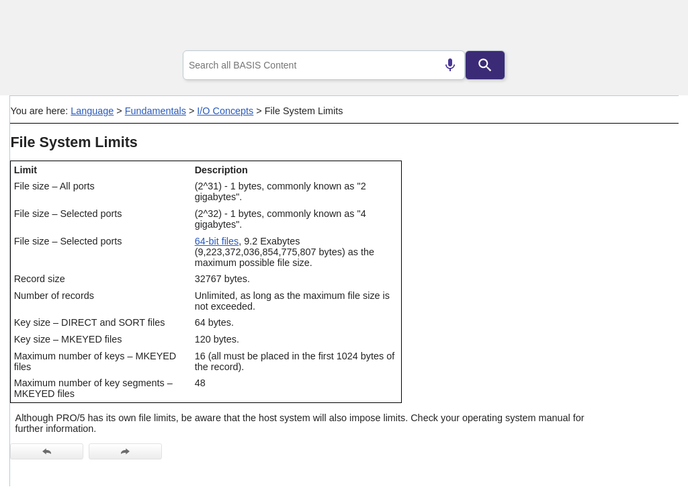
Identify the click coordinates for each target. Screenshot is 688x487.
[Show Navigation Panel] (651, 27)
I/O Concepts (225, 110)
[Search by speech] (450, 65)
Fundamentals (155, 110)
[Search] (485, 65)
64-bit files (217, 241)
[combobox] (324, 65)
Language (92, 110)
